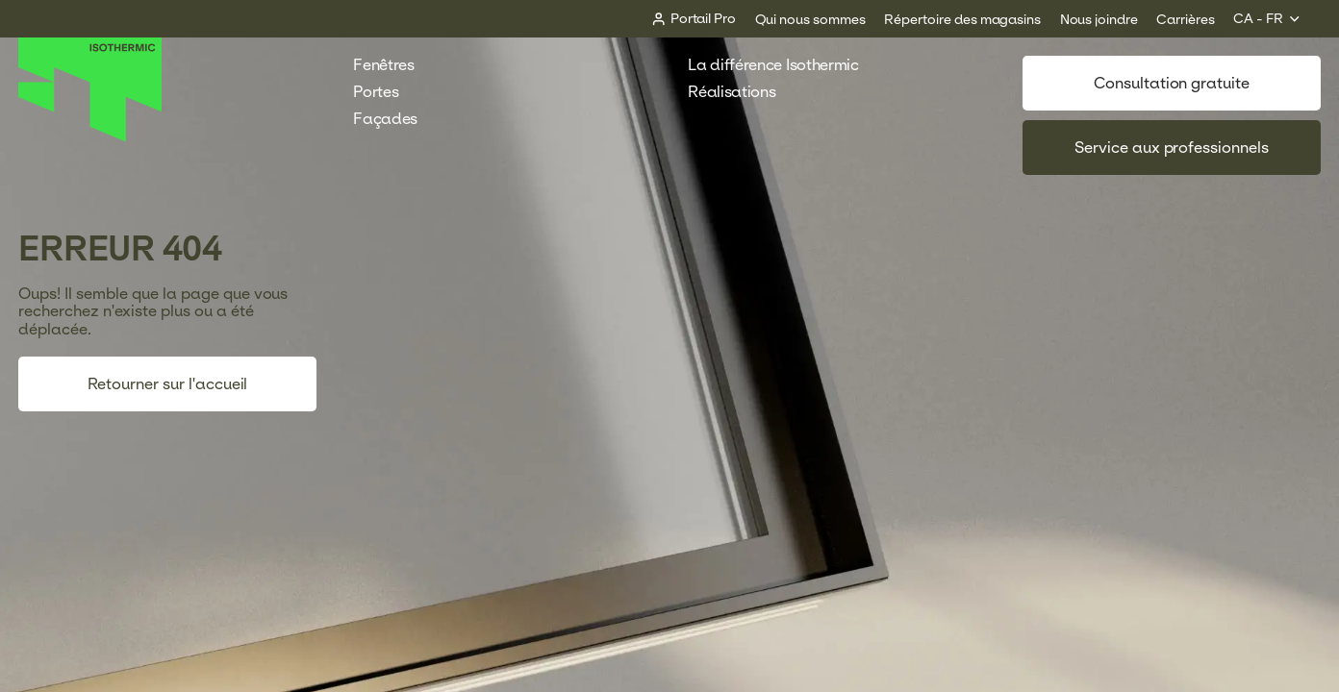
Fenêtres (393, 64)
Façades (395, 118)
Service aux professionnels (1171, 147)
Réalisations (741, 91)
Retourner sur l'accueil (168, 383)
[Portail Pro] (693, 18)
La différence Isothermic (773, 64)
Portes (385, 91)
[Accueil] (90, 136)
